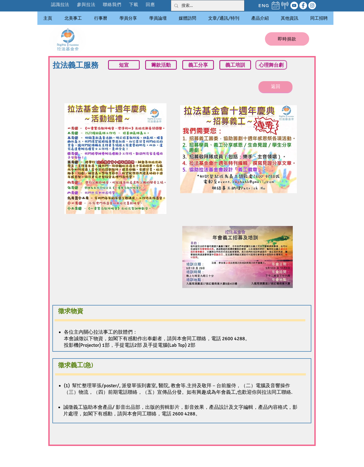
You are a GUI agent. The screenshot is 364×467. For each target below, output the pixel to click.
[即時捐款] (287, 39)
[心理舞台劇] (271, 65)
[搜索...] (207, 5)
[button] (86, 4)
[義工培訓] (235, 65)
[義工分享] (198, 65)
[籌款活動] (161, 65)
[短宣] (124, 65)
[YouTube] (294, 5)
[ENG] (264, 5)
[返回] (275, 86)
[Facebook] (303, 5)
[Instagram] (312, 5)
